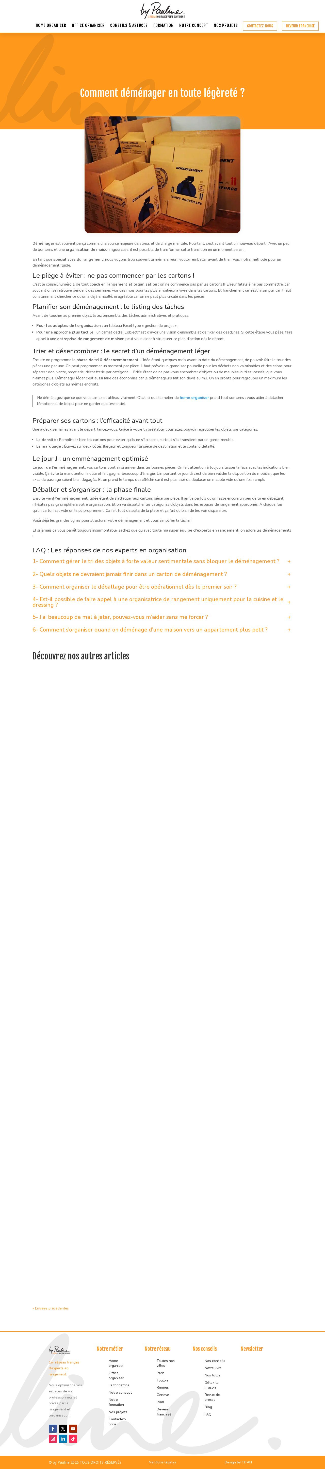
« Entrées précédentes (50, 1308)
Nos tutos (213, 1375)
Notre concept (193, 26)
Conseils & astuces (129, 26)
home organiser (194, 397)
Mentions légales (162, 1462)
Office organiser (88, 26)
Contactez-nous (260, 26)
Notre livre (213, 1368)
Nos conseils (215, 1360)
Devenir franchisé (300, 26)
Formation (163, 26)
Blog (208, 1407)
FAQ (208, 1414)
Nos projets (226, 26)
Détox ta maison (211, 1385)
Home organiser (51, 26)
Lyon (160, 1402)
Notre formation (116, 1402)
